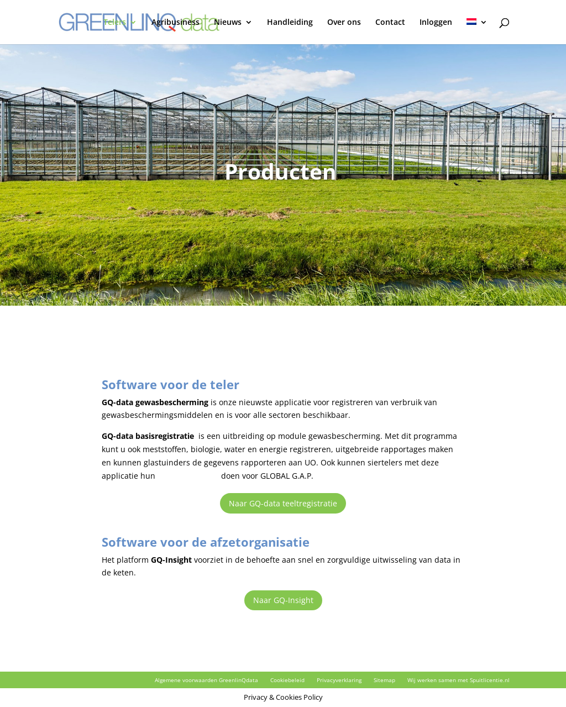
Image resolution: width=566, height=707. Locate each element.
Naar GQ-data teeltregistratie (283, 503)
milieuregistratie (188, 475)
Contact (390, 22)
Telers (114, 22)
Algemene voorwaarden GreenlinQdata (206, 680)
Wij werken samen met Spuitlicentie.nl (458, 680)
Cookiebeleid (287, 680)
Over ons (344, 22)
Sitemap (384, 680)
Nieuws (228, 22)
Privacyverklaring (339, 680)
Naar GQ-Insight (283, 600)
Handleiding (290, 22)
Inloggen (436, 22)
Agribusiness (175, 22)
